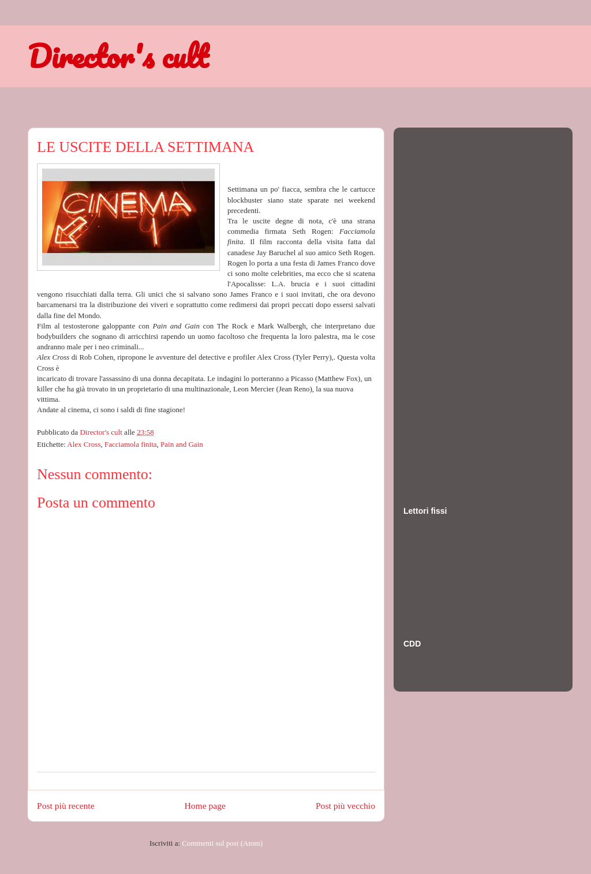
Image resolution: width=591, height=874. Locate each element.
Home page (205, 805)
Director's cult (118, 56)
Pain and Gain (181, 444)
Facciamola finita (130, 444)
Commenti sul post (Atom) (222, 843)
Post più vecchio (345, 805)
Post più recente (66, 805)
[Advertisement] (449, 305)
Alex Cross (83, 444)
